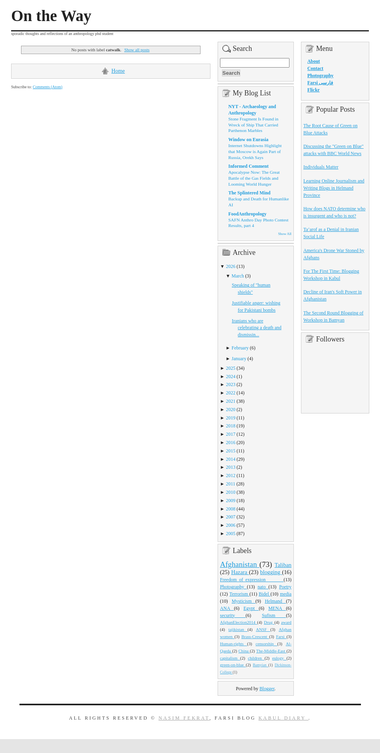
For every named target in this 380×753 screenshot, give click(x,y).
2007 (230, 517)
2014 (230, 459)
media (285, 594)
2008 (230, 509)
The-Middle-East (271, 650)
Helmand (275, 601)
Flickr (313, 90)
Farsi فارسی (320, 82)
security (233, 615)
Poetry (285, 587)
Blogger (266, 688)
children (256, 658)
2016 (230, 442)
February (240, 348)
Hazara (240, 572)
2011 (230, 484)
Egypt (251, 608)
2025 (230, 368)
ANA (227, 608)
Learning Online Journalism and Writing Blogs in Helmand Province (334, 188)
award (286, 622)
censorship (267, 643)
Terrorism (240, 594)
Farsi (281, 636)
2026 (230, 266)
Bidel (265, 594)
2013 (230, 467)
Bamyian (260, 665)
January (238, 358)
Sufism (274, 615)
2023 (230, 384)
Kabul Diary (283, 718)
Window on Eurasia (248, 139)
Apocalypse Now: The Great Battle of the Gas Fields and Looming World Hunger (254, 178)
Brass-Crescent (255, 636)
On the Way (51, 16)
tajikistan (237, 629)
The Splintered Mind (249, 193)
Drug (269, 622)
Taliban (282, 565)
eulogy (279, 658)
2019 (230, 418)
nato (263, 587)
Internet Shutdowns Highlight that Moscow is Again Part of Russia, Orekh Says (255, 151)
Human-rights (233, 643)
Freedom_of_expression (252, 579)
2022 (230, 393)
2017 (230, 434)
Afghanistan (239, 564)
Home (118, 71)
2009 (230, 500)
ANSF (263, 629)
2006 (230, 525)
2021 (230, 401)
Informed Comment (248, 166)
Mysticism (243, 601)
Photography (233, 587)
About (313, 61)
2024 (230, 376)
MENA (277, 608)
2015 (230, 451)
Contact (315, 68)
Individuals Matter (320, 167)
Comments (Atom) (47, 87)
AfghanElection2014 (238, 622)
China (244, 650)
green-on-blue (233, 664)
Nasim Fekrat (183, 718)
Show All (284, 234)
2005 (230, 533)
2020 (230, 409)
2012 (230, 475)
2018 (230, 426)
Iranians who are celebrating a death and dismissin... (257, 328)
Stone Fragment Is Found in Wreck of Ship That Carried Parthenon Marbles (253, 124)
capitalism (230, 658)
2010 (230, 492)
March (237, 276)
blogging (271, 572)
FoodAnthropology (247, 214)
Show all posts (137, 49)
